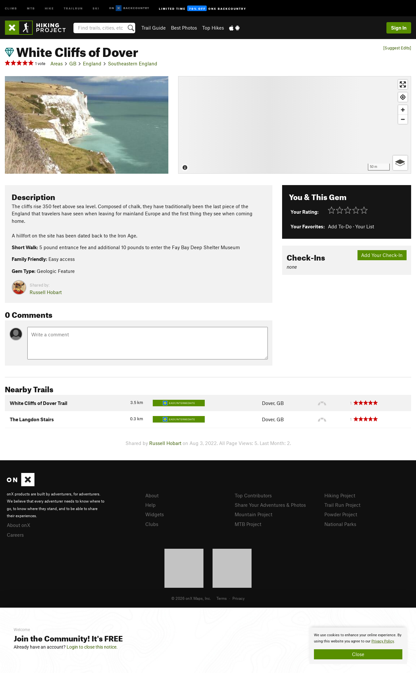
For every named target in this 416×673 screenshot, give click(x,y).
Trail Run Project (342, 505)
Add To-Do (340, 226)
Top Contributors (253, 495)
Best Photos (184, 28)
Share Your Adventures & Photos (270, 505)
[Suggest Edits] (397, 48)
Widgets (154, 514)
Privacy (238, 598)
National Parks (340, 524)
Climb (11, 8)
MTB (31, 8)
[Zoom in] (403, 109)
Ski (96, 8)
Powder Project (340, 514)
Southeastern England (132, 63)
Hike (49, 8)
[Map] (294, 124)
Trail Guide (153, 28)
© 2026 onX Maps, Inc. (191, 598)
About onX (18, 525)
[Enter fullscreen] (403, 84)
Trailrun (73, 8)
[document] (358, 645)
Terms (221, 598)
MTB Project (248, 524)
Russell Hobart (46, 292)
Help (150, 505)
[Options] (400, 162)
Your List (364, 226)
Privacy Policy (382, 641)
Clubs (151, 524)
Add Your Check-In (382, 255)
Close (358, 654)
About (152, 495)
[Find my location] (403, 97)
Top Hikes (213, 28)
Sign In (399, 28)
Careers (15, 535)
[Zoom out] (403, 119)
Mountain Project (253, 514)
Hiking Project (339, 495)
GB (72, 63)
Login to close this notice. (92, 647)
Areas (56, 63)
